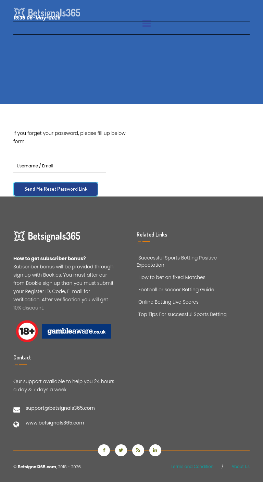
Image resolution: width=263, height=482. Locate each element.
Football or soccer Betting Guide (175, 289)
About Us (240, 466)
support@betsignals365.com (60, 408)
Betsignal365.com (37, 467)
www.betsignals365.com (55, 422)
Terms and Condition (192, 466)
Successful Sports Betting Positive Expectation (177, 261)
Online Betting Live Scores (168, 302)
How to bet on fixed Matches (171, 277)
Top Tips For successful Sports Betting (182, 314)
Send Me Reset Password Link (55, 189)
